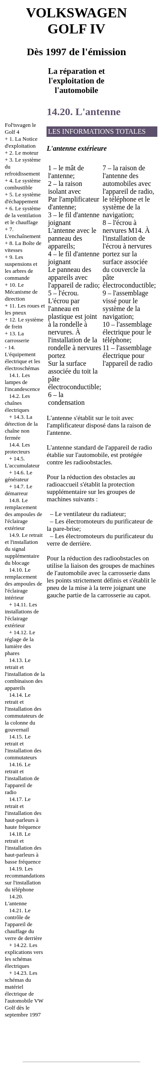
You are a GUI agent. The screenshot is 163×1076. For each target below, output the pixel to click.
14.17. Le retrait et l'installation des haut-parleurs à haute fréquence (23, 813)
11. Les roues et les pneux (25, 309)
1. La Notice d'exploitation (21, 142)
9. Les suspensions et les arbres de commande (21, 267)
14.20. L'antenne (16, 900)
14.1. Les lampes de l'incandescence (22, 382)
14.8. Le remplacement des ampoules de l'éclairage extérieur (23, 514)
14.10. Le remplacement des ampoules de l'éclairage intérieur (23, 583)
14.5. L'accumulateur (22, 462)
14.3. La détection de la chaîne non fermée (21, 427)
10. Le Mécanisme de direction (21, 291)
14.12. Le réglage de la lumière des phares (20, 642)
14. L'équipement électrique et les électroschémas (22, 357)
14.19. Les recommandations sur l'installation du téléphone (25, 879)
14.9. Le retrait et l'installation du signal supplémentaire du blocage (24, 549)
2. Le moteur (24, 152)
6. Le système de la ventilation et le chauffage (23, 215)
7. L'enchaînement (22, 232)
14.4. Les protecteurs (17, 448)
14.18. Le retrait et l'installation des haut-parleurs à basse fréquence (23, 848)
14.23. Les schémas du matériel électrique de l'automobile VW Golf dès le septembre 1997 (24, 994)
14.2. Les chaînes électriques (17, 403)
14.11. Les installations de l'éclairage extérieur (22, 615)
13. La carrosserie (17, 337)
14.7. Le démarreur (18, 490)
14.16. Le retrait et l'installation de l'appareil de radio (22, 778)
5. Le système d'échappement (22, 198)
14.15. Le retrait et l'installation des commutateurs (23, 747)
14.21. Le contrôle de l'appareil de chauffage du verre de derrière (23, 924)
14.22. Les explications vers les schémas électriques (24, 955)
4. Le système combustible (22, 184)
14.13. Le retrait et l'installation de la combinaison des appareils (25, 674)
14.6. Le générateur (18, 476)
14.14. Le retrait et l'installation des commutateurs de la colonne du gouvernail (24, 712)
